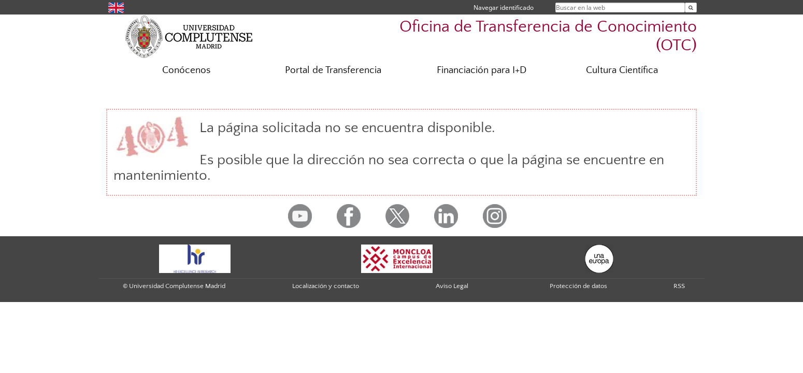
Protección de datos (578, 286)
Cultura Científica (622, 70)
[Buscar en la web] (691, 7)
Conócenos (186, 70)
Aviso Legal (452, 286)
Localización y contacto (325, 286)
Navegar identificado (504, 7)
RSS (679, 286)
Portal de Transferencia (333, 70)
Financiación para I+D (481, 70)
